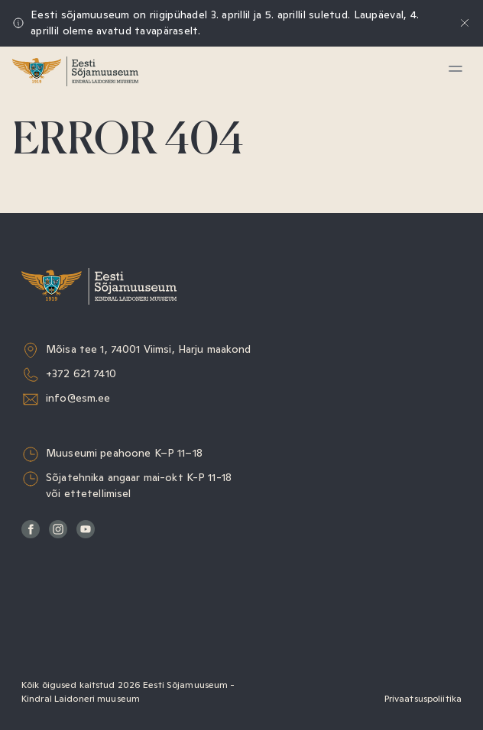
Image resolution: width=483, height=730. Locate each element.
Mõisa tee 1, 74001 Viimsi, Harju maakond (148, 349)
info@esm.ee (78, 398)
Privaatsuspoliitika (423, 699)
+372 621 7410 (81, 373)
